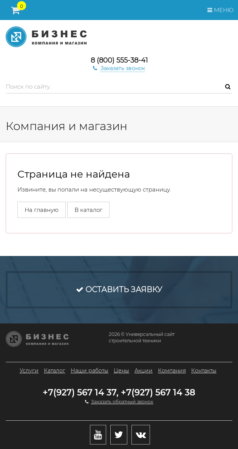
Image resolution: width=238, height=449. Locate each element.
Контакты (203, 370)
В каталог (88, 209)
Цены (121, 370)
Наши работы (89, 370)
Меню (220, 10)
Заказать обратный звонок (122, 402)
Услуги (29, 370)
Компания (172, 370)
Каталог (54, 370)
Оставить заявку (119, 289)
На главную (42, 209)
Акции (143, 370)
